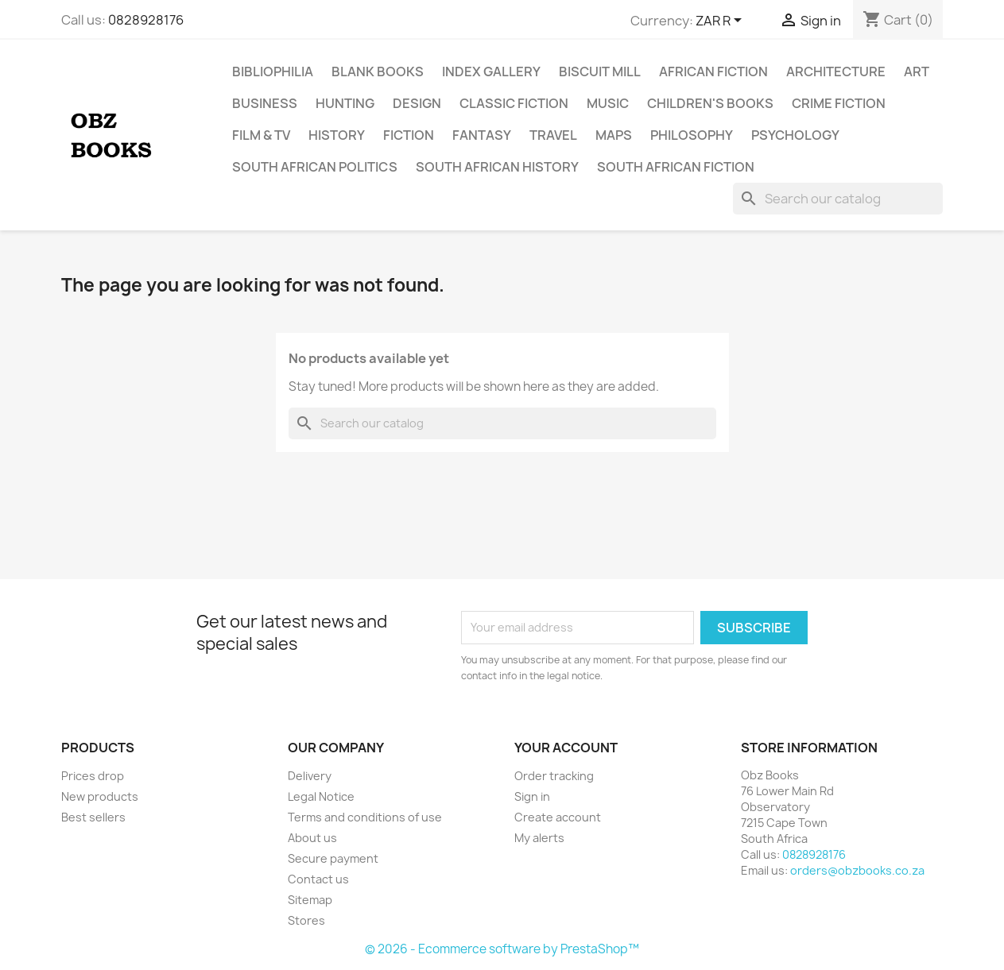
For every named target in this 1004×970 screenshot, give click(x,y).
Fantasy (481, 135)
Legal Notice (321, 796)
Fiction (408, 135)
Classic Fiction (513, 103)
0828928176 (146, 20)
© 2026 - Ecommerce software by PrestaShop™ (502, 949)
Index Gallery (491, 71)
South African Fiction (675, 167)
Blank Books (377, 71)
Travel (553, 135)
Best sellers (93, 817)
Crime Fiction (839, 103)
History (336, 135)
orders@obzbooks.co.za (857, 870)
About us (312, 837)
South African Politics (314, 167)
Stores (306, 920)
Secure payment (333, 858)
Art (916, 71)
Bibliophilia (272, 71)
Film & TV (261, 135)
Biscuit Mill (600, 71)
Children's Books (710, 103)
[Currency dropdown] (721, 21)
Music (608, 103)
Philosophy (691, 135)
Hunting (345, 103)
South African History (497, 167)
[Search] (838, 198)
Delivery (309, 775)
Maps (613, 135)
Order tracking (554, 775)
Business (264, 103)
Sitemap (310, 899)
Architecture (836, 71)
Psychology (795, 135)
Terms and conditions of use (365, 817)
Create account (557, 817)
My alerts (539, 837)
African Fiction (713, 71)
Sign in (532, 796)
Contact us (318, 879)
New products (99, 796)
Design (417, 103)
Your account (566, 747)
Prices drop (92, 775)
